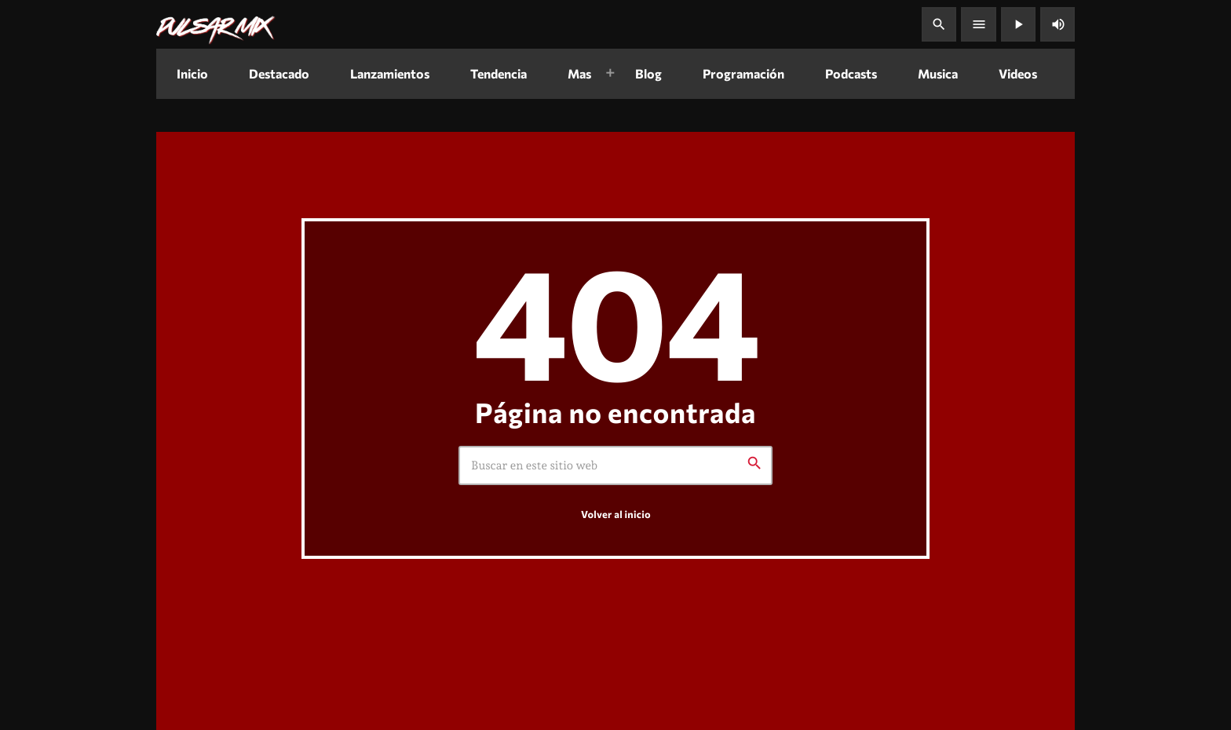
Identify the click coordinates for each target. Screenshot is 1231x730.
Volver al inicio (616, 515)
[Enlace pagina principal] (216, 24)
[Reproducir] (1018, 24)
